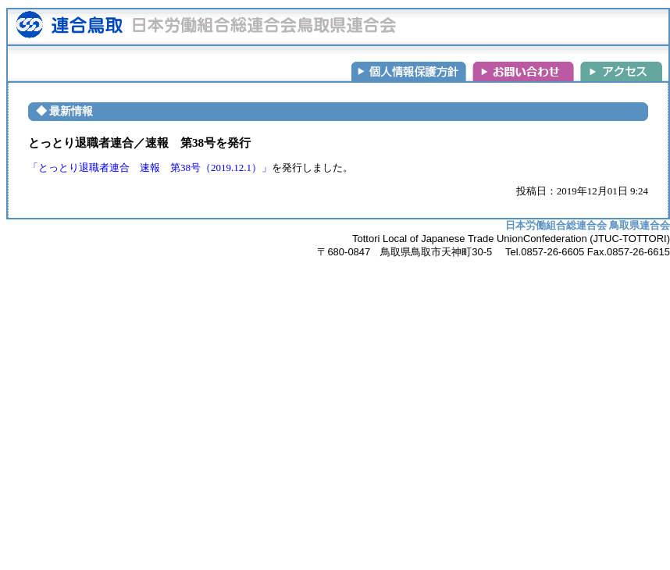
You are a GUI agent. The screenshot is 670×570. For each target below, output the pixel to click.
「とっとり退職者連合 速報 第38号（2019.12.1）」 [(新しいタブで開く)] (150, 167)
